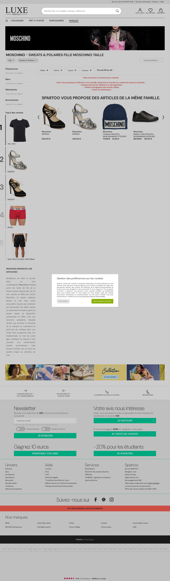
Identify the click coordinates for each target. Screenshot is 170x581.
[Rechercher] (117, 11)
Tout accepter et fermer (102, 301)
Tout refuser (63, 301)
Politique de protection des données (92, 296)
